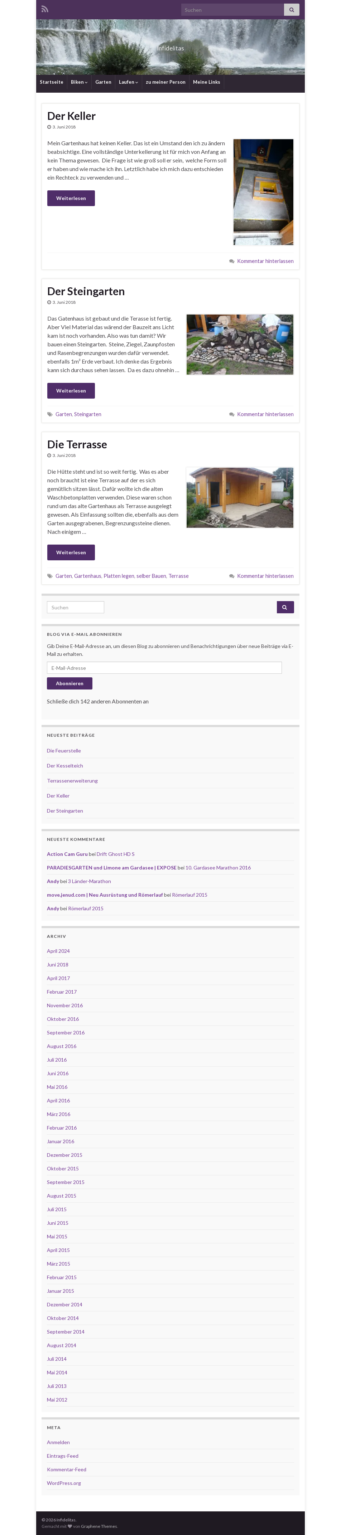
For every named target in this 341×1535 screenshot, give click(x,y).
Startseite (51, 82)
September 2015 (66, 1182)
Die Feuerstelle (64, 750)
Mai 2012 (57, 1400)
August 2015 (61, 1196)
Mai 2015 (57, 1236)
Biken (79, 82)
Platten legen (119, 576)
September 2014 (66, 1332)
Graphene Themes (99, 1526)
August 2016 (61, 1046)
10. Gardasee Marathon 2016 (218, 867)
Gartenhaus (87, 576)
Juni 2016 (57, 1073)
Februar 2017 (62, 992)
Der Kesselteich (65, 765)
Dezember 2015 (64, 1155)
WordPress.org (64, 1483)
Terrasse (178, 576)
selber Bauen (151, 576)
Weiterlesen (71, 198)
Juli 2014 (57, 1359)
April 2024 (58, 951)
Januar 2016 (60, 1141)
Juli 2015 (57, 1209)
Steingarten (87, 414)
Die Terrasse (77, 444)
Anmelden (58, 1442)
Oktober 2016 (63, 1019)
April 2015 (58, 1250)
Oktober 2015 (63, 1168)
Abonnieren (69, 683)
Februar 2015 (62, 1277)
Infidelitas (170, 46)
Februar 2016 (62, 1128)
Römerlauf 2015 (189, 895)
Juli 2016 (57, 1060)
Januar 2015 (60, 1291)
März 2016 (58, 1114)
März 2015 (58, 1264)
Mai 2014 (57, 1372)
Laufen (128, 82)
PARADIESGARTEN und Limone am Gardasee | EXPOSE (112, 867)
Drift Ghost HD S (116, 854)
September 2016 (66, 1032)
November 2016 (65, 1005)
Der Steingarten (86, 290)
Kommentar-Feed (66, 1469)
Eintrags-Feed (62, 1456)
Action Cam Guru (67, 854)
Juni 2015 (57, 1223)
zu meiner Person (166, 82)
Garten (103, 82)
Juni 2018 (57, 964)
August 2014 (61, 1345)
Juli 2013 (57, 1386)
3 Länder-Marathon (89, 881)
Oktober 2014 (63, 1318)
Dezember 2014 (64, 1304)
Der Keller (71, 115)
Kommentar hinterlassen (265, 261)
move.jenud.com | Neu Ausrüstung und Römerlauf (105, 895)
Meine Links (206, 82)
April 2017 (58, 978)
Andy (53, 881)
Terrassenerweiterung (72, 781)
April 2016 (58, 1100)
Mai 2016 (57, 1087)
